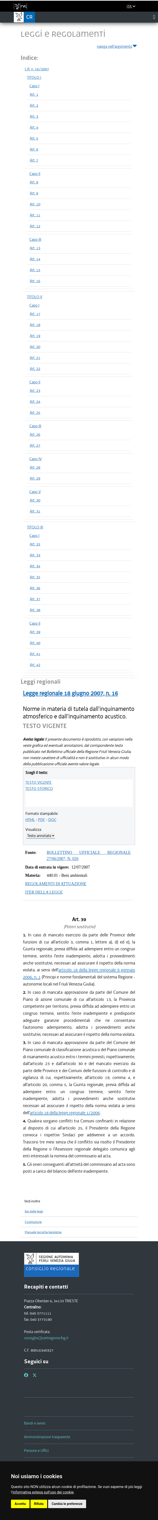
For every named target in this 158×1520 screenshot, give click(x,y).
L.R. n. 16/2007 (37, 69)
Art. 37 (35, 598)
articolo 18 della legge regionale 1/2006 (65, 1113)
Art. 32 (35, 544)
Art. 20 (35, 346)
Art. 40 (35, 642)
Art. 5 (34, 138)
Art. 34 (35, 566)
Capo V (35, 491)
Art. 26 (35, 434)
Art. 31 (35, 511)
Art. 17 (35, 313)
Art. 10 (35, 204)
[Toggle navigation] (154, 17)
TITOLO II (34, 296)
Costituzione (33, 1222)
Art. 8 (34, 182)
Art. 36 (35, 587)
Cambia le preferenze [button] (67, 1504)
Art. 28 (35, 467)
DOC (52, 819)
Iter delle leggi (34, 1211)
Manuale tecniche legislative (43, 1232)
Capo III (35, 239)
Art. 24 (35, 401)
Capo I (34, 85)
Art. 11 (35, 215)
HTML (30, 819)
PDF (41, 819)
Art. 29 (35, 478)
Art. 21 (35, 357)
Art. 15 (35, 269)
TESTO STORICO (39, 788)
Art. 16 (35, 280)
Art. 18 (35, 324)
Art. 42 (35, 664)
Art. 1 (34, 94)
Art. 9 (34, 193)
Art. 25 (35, 412)
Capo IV (35, 458)
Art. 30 (35, 500)
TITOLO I (34, 77)
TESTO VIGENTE (38, 782)
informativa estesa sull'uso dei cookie (43, 1492)
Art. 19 (35, 335)
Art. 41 (35, 653)
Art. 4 (34, 127)
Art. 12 (35, 226)
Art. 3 (34, 116)
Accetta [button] (20, 1504)
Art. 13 (35, 247)
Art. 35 (35, 576)
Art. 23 (35, 390)
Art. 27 (35, 445)
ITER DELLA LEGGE (44, 892)
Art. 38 (35, 609)
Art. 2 (34, 105)
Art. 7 (34, 160)
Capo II (34, 173)
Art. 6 (34, 149)
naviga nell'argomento (117, 45)
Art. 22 (35, 368)
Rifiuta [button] (39, 1504)
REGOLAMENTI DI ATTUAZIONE (55, 884)
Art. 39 (35, 631)
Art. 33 (35, 555)
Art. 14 (35, 258)
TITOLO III (35, 527)
